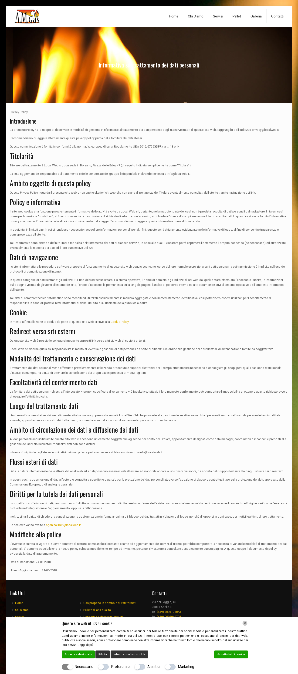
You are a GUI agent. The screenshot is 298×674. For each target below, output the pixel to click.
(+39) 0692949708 (169, 616)
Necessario (83, 666)
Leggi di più (86, 645)
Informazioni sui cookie (129, 654)
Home (19, 603)
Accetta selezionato (78, 654)
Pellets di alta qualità (97, 610)
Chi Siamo (22, 610)
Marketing (186, 666)
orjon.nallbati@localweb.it (63, 525)
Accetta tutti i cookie (231, 654)
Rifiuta (102, 654)
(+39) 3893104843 (169, 611)
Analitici (153, 666)
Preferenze (120, 666)
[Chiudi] (245, 623)
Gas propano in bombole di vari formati (109, 603)
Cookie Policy (120, 322)
